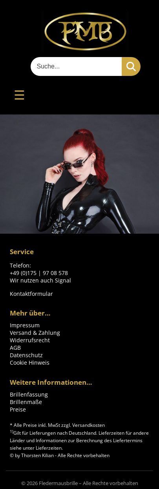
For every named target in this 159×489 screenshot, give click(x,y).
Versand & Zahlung (35, 332)
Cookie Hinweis (29, 362)
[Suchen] (131, 66)
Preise (18, 409)
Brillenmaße (26, 402)
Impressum (25, 325)
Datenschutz (26, 355)
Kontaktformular (31, 293)
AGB (15, 347)
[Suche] (76, 66)
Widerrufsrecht (30, 340)
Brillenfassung (29, 394)
